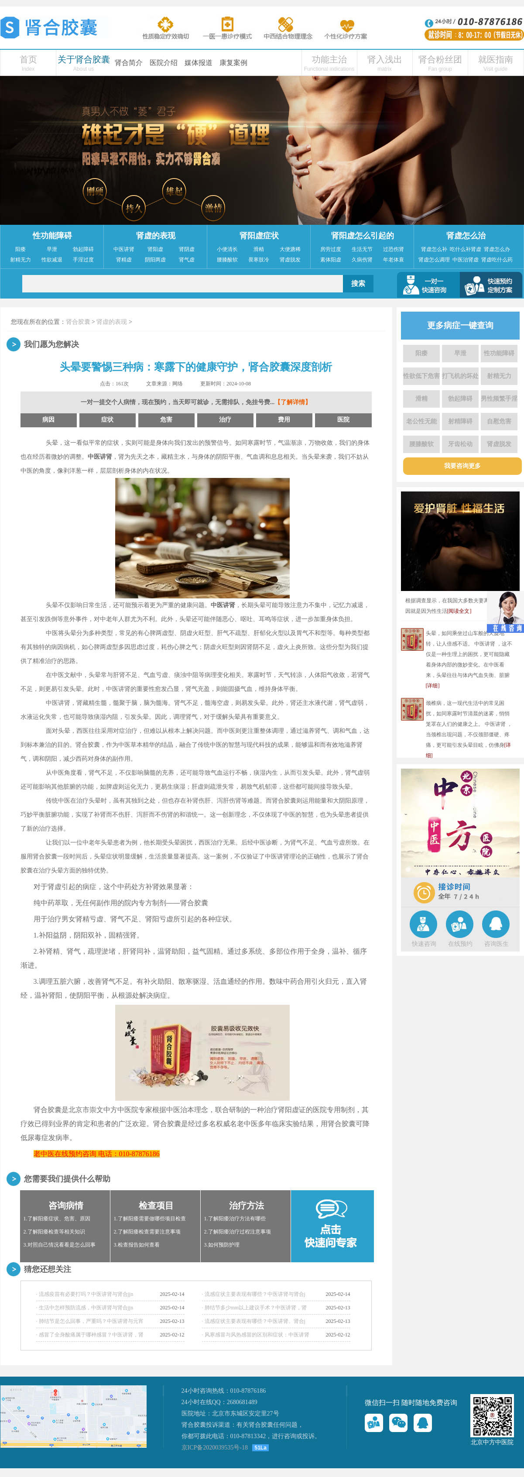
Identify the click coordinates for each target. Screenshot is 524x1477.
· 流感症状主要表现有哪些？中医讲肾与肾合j (253, 1294)
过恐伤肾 (393, 249)
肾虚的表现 (155, 235)
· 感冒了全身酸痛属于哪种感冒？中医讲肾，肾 (90, 1335)
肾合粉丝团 (440, 59)
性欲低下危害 (421, 376)
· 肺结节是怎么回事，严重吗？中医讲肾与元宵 (90, 1321)
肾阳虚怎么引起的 (362, 235)
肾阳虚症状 (259, 235)
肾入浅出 (384, 59)
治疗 (225, 419)
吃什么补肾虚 (465, 249)
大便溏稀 (290, 249)
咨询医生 (496, 944)
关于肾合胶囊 (84, 59)
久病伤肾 (362, 260)
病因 (48, 419)
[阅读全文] (459, 611)
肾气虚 (187, 260)
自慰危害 (499, 421)
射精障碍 (460, 421)
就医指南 (495, 59)
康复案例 (233, 62)
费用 (284, 419)
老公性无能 (421, 421)
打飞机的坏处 (460, 376)
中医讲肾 (123, 249)
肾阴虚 (187, 249)
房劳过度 (330, 249)
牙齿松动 (460, 444)
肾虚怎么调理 (434, 260)
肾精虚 (124, 260)
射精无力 (20, 260)
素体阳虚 (330, 260)
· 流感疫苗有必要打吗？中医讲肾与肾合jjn (85, 1294)
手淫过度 (83, 260)
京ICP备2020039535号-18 (215, 1447)
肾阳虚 (155, 249)
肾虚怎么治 (466, 235)
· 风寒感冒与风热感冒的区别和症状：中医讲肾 (255, 1335)
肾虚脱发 (290, 260)
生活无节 (362, 249)
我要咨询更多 (462, 466)
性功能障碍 (52, 235)
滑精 (258, 249)
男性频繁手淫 (499, 398)
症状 (107, 419)
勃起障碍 (83, 249)
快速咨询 (424, 944)
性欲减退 (51, 260)
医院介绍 (164, 62)
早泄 (52, 249)
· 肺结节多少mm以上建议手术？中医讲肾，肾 (254, 1308)
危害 (166, 419)
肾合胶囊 (78, 322)
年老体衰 (393, 260)
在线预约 (460, 944)
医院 (343, 419)
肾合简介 (129, 62)
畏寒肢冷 (258, 260)
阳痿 (20, 249)
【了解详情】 (292, 402)
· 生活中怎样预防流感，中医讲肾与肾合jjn (85, 1308)
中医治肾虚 (465, 260)
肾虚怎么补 (434, 249)
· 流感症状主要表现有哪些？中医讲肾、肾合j (253, 1321)
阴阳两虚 (155, 260)
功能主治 (329, 59)
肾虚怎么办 (497, 249)
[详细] (433, 686)
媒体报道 (198, 62)
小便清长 (227, 249)
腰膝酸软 (227, 260)
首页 (28, 59)
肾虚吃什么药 (497, 260)
